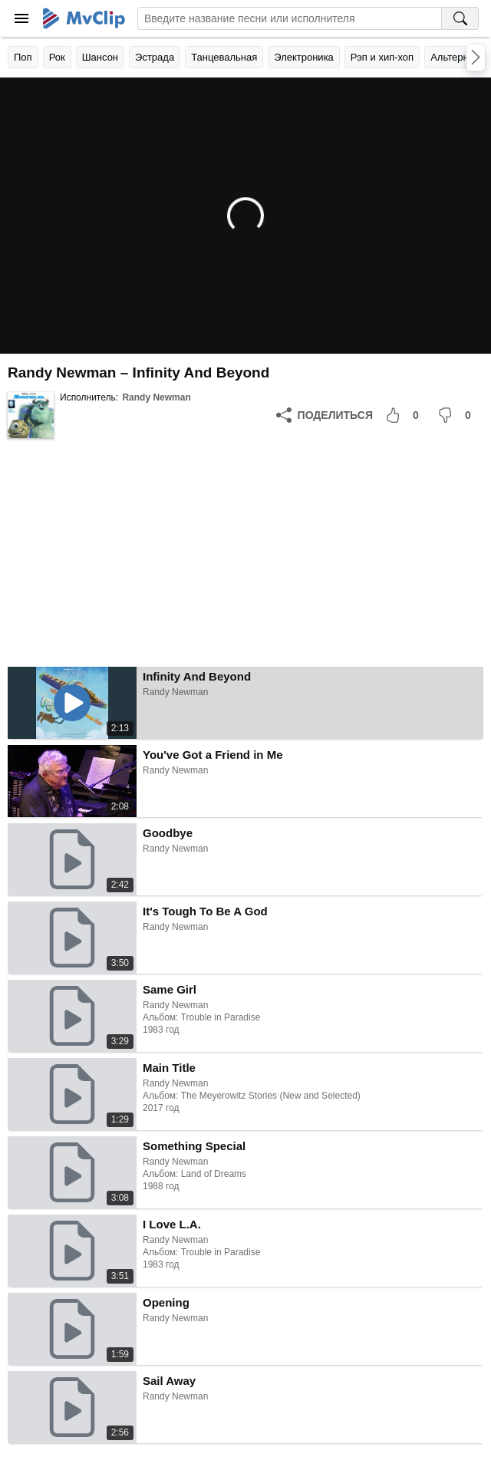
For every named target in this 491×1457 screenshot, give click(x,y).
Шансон (100, 57)
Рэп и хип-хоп (382, 57)
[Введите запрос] (289, 18)
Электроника (304, 57)
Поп (23, 57)
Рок (57, 57)
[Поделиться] (324, 415)
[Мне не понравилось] (457, 415)
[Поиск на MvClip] (460, 18)
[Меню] (21, 18)
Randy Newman (156, 397)
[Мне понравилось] (405, 415)
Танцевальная (224, 57)
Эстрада (154, 57)
